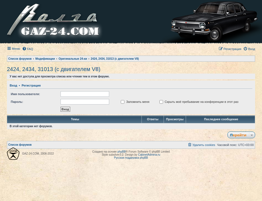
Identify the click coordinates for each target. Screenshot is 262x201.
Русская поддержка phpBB (131, 157)
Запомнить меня (135, 101)
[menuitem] (27, 49)
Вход (13, 85)
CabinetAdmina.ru (149, 154)
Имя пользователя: (25, 94)
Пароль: (17, 101)
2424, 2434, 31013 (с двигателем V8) (53, 69)
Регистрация (31, 85)
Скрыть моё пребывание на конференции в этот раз (199, 101)
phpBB (121, 151)
